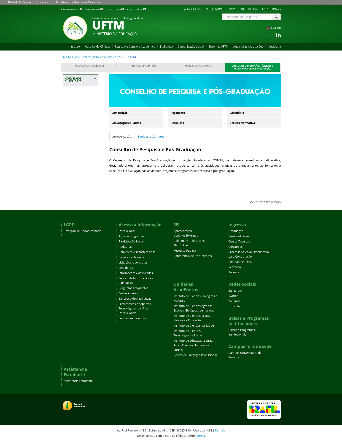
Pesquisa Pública (185, 251)
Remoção (235, 267)
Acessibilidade (193, 9)
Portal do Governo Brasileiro (29, 2)
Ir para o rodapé (136, 9)
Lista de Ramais (271, 9)
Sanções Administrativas (135, 299)
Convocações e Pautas (126, 123)
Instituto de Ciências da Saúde (194, 326)
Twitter (233, 296)
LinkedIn (234, 306)
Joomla (200, 436)
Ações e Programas (131, 236)
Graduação (236, 231)
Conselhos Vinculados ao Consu (104, 57)
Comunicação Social (191, 46)
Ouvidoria (274, 46)
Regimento (178, 112)
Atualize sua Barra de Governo (78, 2)
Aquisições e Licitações (248, 46)
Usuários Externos (186, 235)
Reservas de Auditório (144, 65)
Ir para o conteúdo (72, 9)
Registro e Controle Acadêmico (135, 46)
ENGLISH (276, 28)
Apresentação (121, 136)
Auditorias (125, 247)
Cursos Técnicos (239, 241)
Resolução (177, 123)
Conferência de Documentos (193, 256)
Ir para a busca (115, 9)
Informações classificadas (136, 273)
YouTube (234, 301)
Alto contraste (215, 9)
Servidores (126, 268)
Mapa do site (237, 9)
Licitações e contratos (133, 262)
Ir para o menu (94, 9)
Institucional (127, 231)
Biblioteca (166, 46)
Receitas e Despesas (132, 257)
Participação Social (131, 241)
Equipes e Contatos (151, 136)
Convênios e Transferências (137, 252)
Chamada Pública (240, 262)
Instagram (235, 291)
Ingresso (74, 46)
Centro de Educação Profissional (195, 355)
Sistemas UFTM (218, 46)
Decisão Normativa (242, 123)
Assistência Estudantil (78, 381)
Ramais (220, 430)
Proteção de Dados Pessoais (83, 231)
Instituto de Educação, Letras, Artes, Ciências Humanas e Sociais (193, 345)
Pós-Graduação (239, 236)
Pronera (234, 272)
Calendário (237, 112)
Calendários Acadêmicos (89, 65)
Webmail (253, 9)
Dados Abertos (129, 293)
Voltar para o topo (265, 202)
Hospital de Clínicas (97, 46)
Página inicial (71, 57)
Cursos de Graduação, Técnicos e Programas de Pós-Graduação (252, 67)
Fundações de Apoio (132, 318)
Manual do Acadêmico (198, 65)
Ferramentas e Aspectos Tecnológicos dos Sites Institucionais (135, 308)
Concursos (236, 247)
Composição (120, 112)
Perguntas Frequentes (133, 288)
